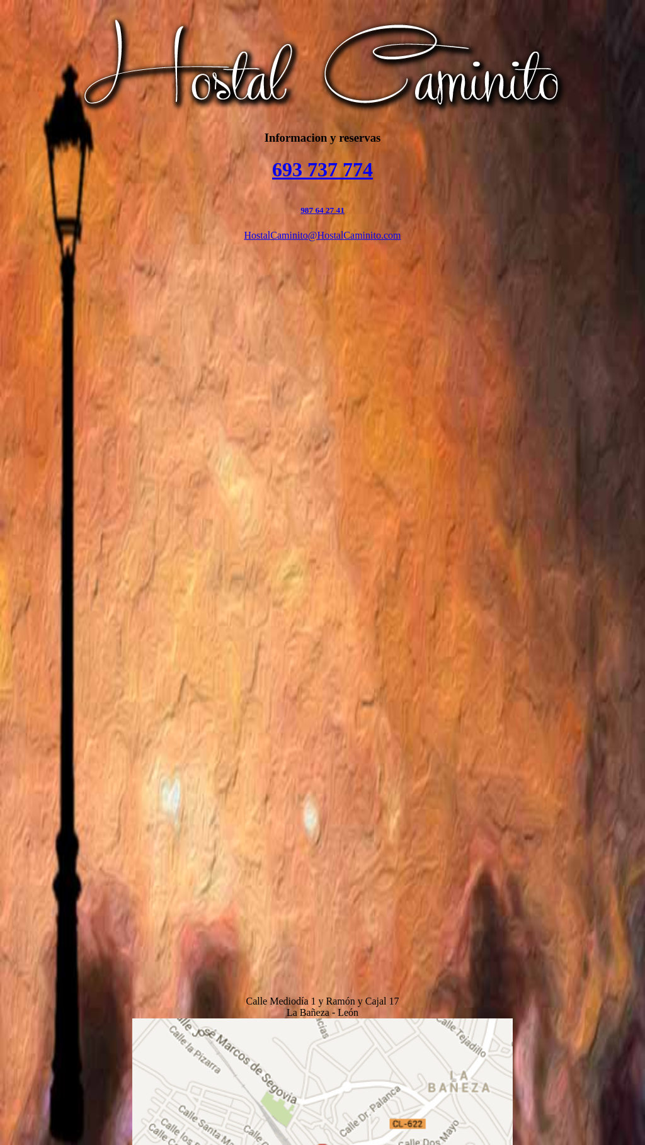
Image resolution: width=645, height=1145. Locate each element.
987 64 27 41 (322, 210)
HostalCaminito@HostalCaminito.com (322, 235)
